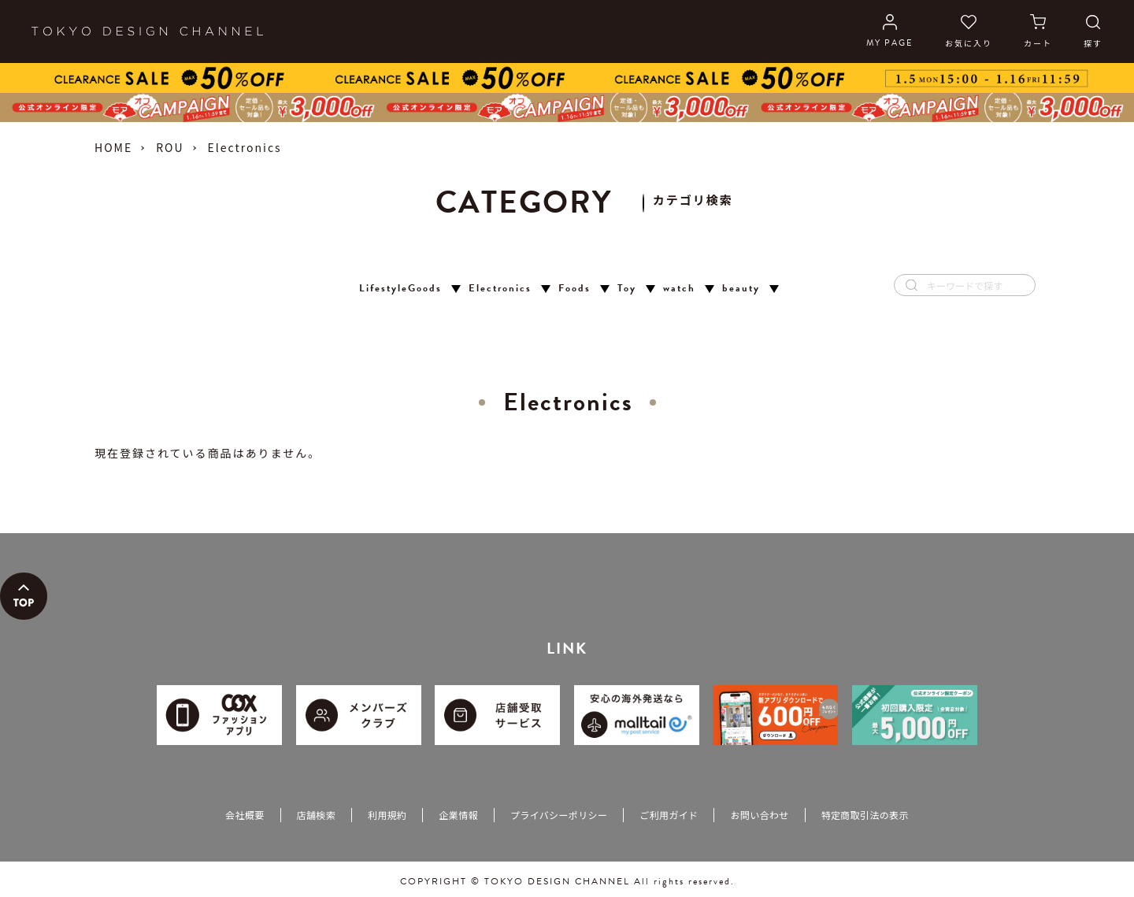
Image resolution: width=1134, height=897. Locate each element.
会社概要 (244, 814)
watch (679, 288)
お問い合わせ (759, 814)
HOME (113, 147)
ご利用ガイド (668, 814)
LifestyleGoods (400, 288)
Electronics (500, 288)
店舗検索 (316, 814)
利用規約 (387, 814)
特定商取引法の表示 (865, 814)
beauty (741, 288)
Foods (574, 288)
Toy (626, 288)
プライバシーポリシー (558, 814)
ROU (169, 147)
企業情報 (458, 814)
